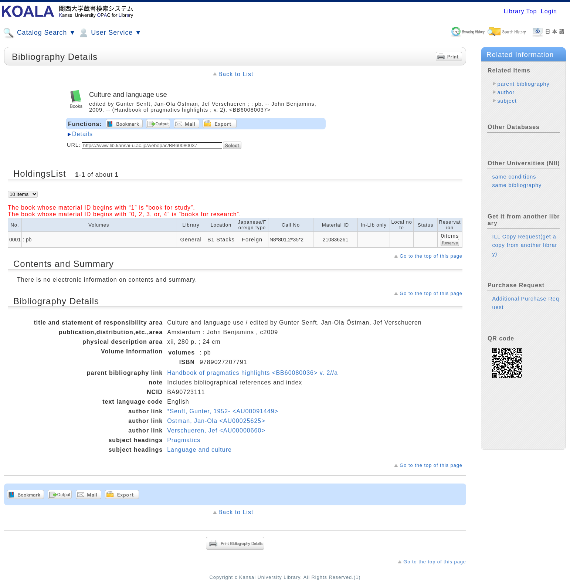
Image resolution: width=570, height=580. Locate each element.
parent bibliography (523, 84)
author (506, 92)
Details (82, 134)
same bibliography (517, 185)
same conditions (514, 177)
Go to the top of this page (431, 256)
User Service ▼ (110, 32)
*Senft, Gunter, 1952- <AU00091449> (222, 411)
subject (507, 101)
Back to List (236, 74)
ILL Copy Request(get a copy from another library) (524, 245)
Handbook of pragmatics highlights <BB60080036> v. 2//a (252, 373)
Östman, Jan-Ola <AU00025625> (216, 421)
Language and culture (199, 450)
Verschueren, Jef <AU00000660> (216, 430)
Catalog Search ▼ (39, 32)
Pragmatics (183, 440)
